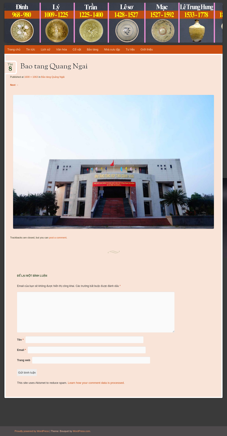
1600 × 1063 (31, 77)
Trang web (23, 360)
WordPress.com (81, 431)
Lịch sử (45, 49)
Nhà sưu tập (112, 49)
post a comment (57, 237)
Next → (14, 85)
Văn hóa (61, 49)
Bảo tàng (92, 49)
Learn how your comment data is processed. (96, 382)
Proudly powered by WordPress (32, 431)
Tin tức (30, 49)
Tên (20, 339)
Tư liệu (130, 49)
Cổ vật (77, 49)
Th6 (10, 66)
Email (21, 350)
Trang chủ (13, 49)
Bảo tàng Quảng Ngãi (53, 77)
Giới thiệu (147, 49)
